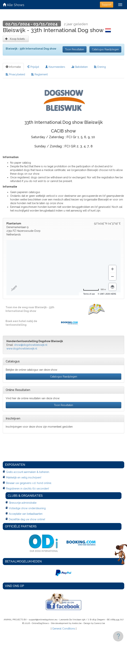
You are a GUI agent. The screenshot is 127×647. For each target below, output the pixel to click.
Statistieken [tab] (79, 66)
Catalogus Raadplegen (105, 49)
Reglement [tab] (39, 74)
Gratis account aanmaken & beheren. (28, 472)
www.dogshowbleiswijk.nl (21, 348)
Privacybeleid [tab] (15, 74)
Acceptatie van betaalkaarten (26, 513)
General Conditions (63, 628)
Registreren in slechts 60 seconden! (27, 488)
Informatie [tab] (13, 66)
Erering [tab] (100, 66)
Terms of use (89, 294)
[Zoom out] (112, 276)
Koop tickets (15, 38)
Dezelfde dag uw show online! (27, 519)
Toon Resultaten (74, 49)
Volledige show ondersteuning (27, 508)
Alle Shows (13, 5)
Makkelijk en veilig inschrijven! (23, 477)
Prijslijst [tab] (33, 66)
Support (106, 4)
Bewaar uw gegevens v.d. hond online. (29, 483)
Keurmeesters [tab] (55, 66)
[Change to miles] (94, 289)
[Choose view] (112, 287)
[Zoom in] (112, 269)
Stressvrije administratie (22, 502)
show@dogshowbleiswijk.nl (30, 344)
